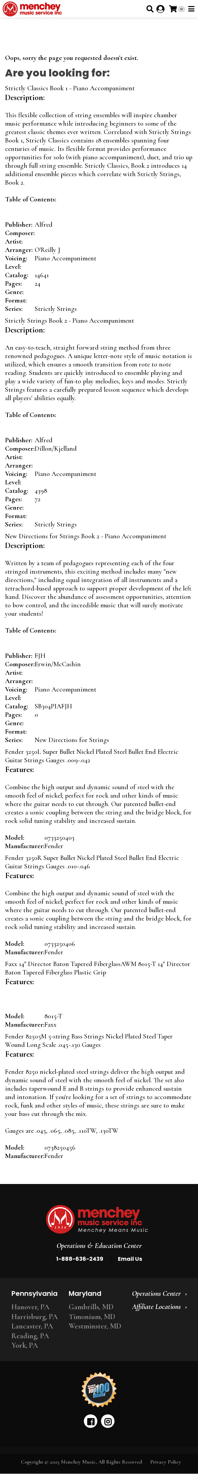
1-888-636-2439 (79, 1259)
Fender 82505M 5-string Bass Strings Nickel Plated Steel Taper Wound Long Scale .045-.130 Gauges (89, 1040)
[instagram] (107, 1421)
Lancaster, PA (32, 1326)
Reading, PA (30, 1336)
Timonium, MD (92, 1316)
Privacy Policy (165, 1462)
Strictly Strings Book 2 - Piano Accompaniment (69, 321)
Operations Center (156, 1293)
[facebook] (90, 1421)
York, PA (24, 1345)
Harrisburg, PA (34, 1316)
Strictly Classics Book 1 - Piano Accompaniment (70, 88)
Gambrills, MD (91, 1307)
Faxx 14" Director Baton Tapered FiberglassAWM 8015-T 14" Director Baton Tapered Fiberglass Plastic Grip (97, 968)
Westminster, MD (95, 1326)
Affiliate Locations (156, 1306)
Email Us (130, 1259)
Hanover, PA (30, 1307)
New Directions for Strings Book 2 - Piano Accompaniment (85, 536)
